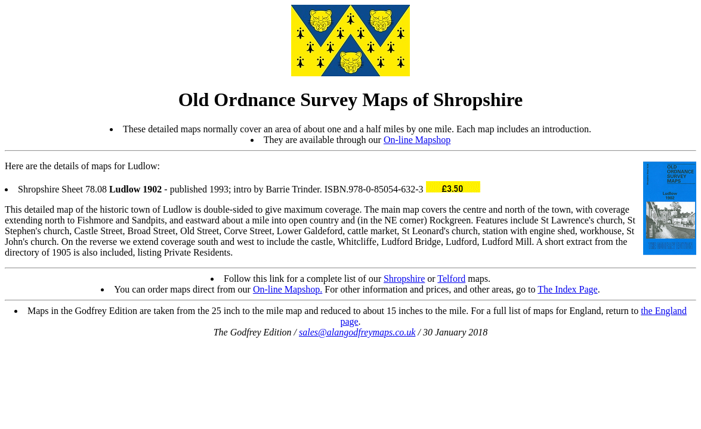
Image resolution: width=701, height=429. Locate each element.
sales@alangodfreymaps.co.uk (357, 332)
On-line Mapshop (417, 140)
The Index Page (567, 289)
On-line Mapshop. (287, 289)
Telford (451, 278)
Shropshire (404, 278)
